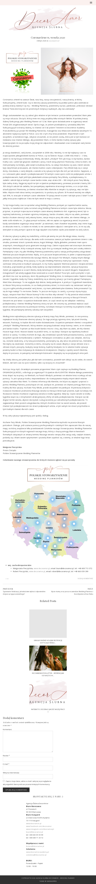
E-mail (6, 764)
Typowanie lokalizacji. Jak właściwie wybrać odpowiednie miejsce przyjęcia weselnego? (24, 592)
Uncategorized (54, 41)
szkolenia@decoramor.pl (36, 855)
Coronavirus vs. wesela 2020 (48, 37)
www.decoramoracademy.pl (37, 852)
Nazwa (6, 755)
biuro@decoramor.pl (34, 832)
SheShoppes (52, 881)
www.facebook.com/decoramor (39, 826)
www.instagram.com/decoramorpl (40, 829)
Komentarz (7, 729)
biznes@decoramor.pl (35, 846)
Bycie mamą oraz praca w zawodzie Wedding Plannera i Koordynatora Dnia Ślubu (72, 592)
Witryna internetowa (11, 773)
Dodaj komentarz (85, 578)
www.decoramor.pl (42, 568)
